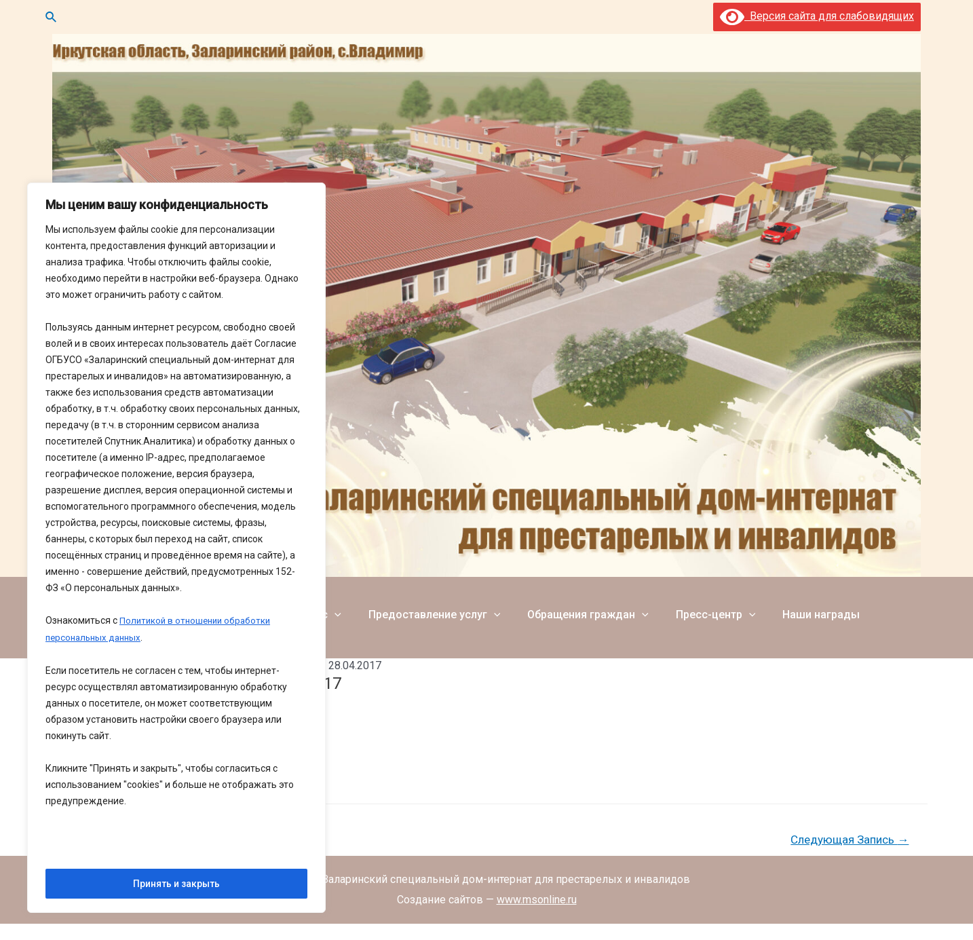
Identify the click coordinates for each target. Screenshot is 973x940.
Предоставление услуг (415, 605)
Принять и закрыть (176, 883)
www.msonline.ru (537, 899)
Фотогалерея (880, 605)
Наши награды (785, 605)
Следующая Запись (849, 839)
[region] (176, 549)
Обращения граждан (563, 605)
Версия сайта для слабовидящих (817, 16)
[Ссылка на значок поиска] (51, 17)
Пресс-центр (686, 605)
